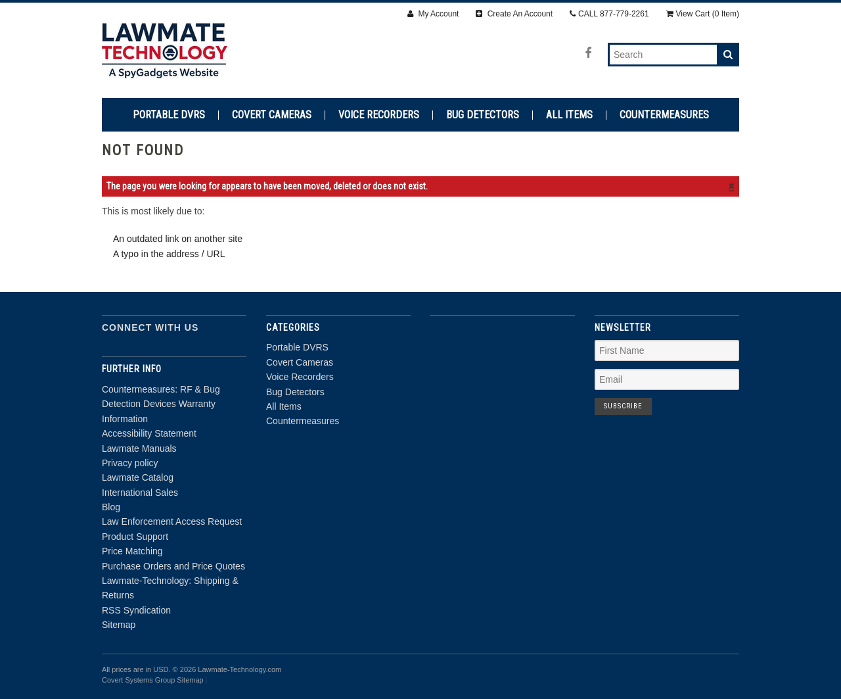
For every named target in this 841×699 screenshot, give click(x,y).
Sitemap (118, 624)
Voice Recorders (378, 115)
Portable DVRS (169, 115)
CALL (609, 13)
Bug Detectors (482, 115)
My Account (433, 13)
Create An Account (514, 13)
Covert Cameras (271, 115)
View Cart (702, 13)
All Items (569, 115)
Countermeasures (664, 115)
